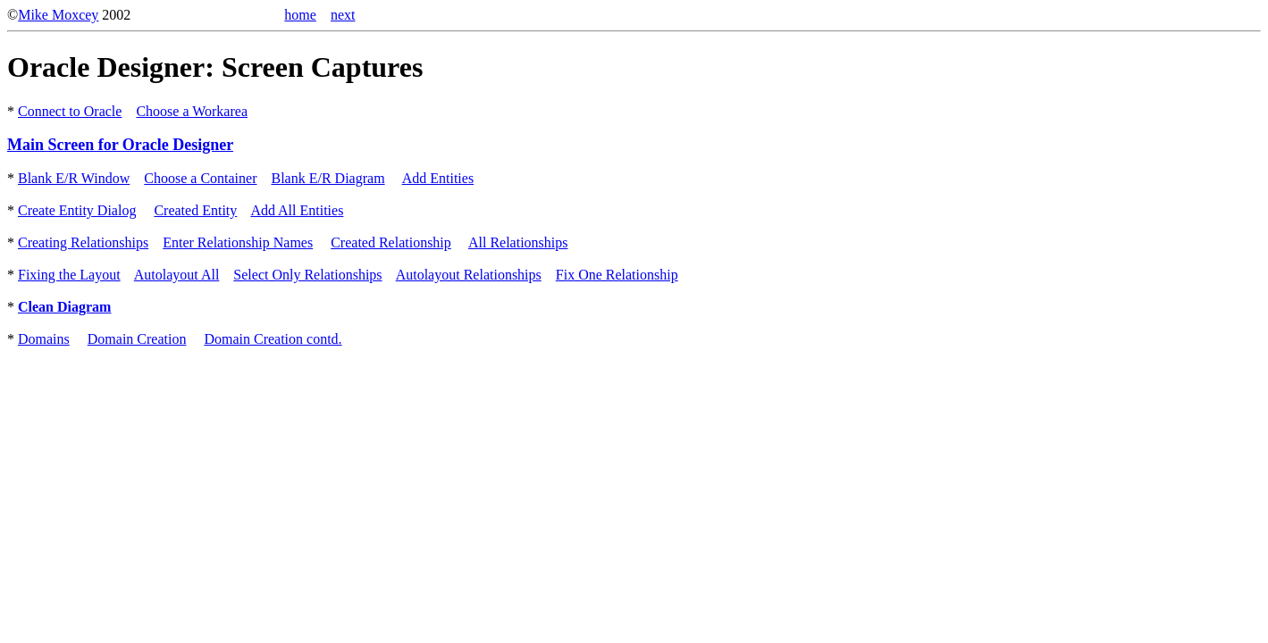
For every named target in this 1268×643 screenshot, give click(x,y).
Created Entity (195, 210)
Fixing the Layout (69, 274)
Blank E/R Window (74, 178)
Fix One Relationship (617, 274)
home (300, 14)
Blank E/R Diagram (327, 178)
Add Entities (438, 178)
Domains (44, 339)
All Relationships (518, 242)
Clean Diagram (64, 306)
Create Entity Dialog (77, 210)
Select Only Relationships (307, 274)
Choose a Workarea (192, 111)
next (343, 14)
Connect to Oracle (70, 111)
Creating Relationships (83, 242)
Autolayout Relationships (469, 274)
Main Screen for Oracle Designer (120, 145)
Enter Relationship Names (238, 242)
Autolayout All (177, 274)
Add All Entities (296, 210)
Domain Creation (137, 339)
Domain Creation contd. (272, 339)
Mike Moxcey (58, 14)
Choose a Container (200, 178)
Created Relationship (391, 242)
